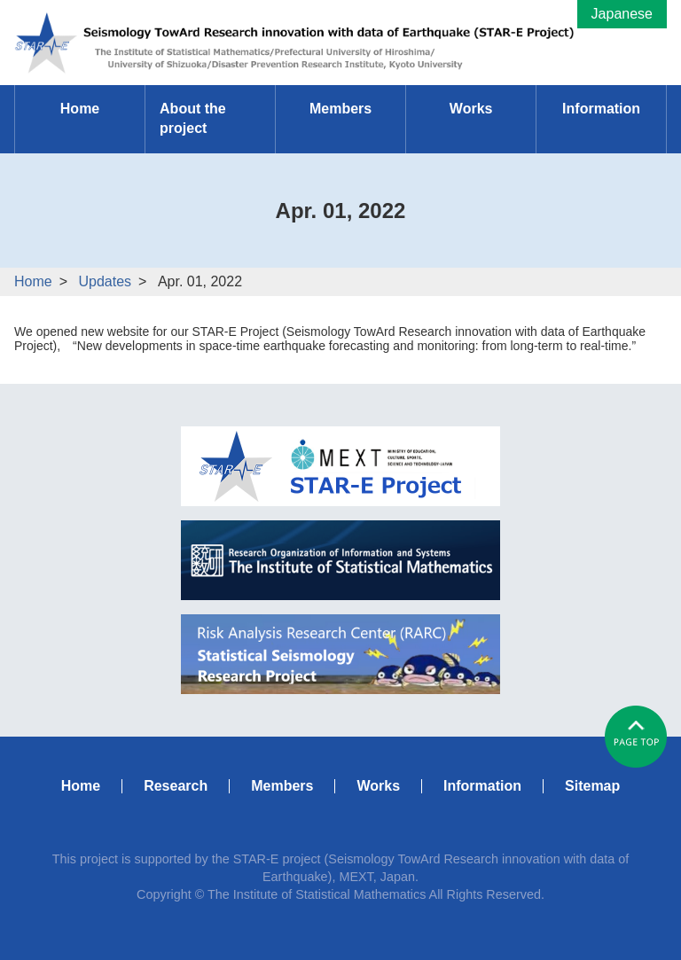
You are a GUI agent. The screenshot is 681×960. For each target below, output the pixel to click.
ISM (340, 560)
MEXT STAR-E (340, 466)
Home (33, 281)
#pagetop (636, 737)
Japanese (622, 13)
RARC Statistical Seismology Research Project (340, 654)
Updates (104, 281)
